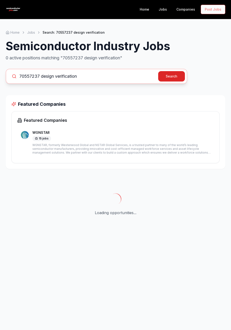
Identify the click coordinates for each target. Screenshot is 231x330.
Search (171, 76)
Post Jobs (213, 9)
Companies (185, 9)
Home (144, 9)
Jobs (163, 9)
